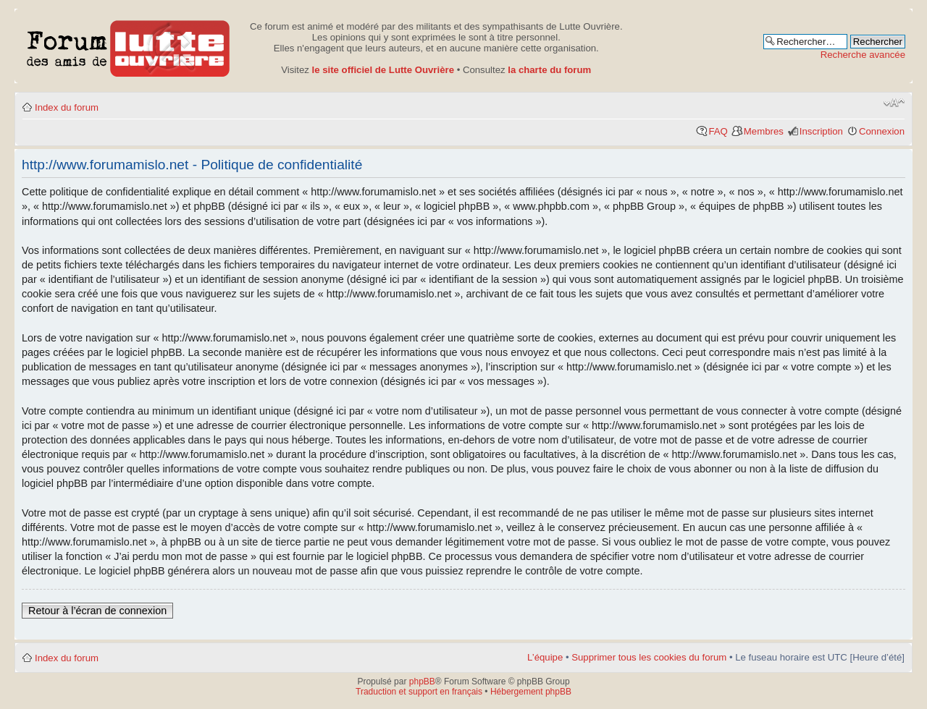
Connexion (882, 131)
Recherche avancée (863, 54)
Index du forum (66, 107)
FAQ (717, 131)
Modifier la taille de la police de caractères (894, 102)
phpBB (422, 681)
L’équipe (545, 657)
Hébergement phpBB (530, 692)
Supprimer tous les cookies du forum (648, 657)
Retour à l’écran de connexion (97, 610)
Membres (764, 131)
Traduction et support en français (419, 692)
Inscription (821, 131)
